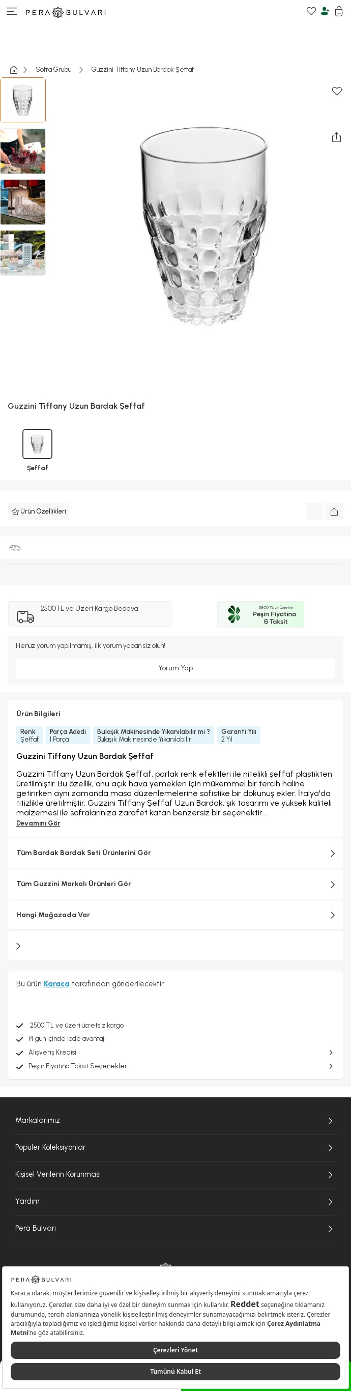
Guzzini (22, 406)
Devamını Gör (38, 823)
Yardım (175, 1201)
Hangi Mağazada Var (175, 915)
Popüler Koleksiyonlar (175, 1147)
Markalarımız (175, 1120)
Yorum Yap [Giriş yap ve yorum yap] (175, 668)
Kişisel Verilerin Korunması (175, 1174)
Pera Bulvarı (175, 1228)
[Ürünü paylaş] (334, 511)
